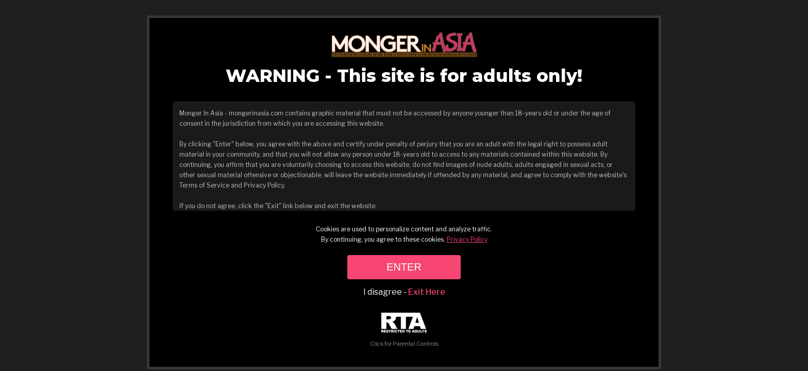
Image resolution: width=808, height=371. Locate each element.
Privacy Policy (467, 239)
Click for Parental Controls (404, 330)
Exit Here (426, 292)
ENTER (404, 267)
